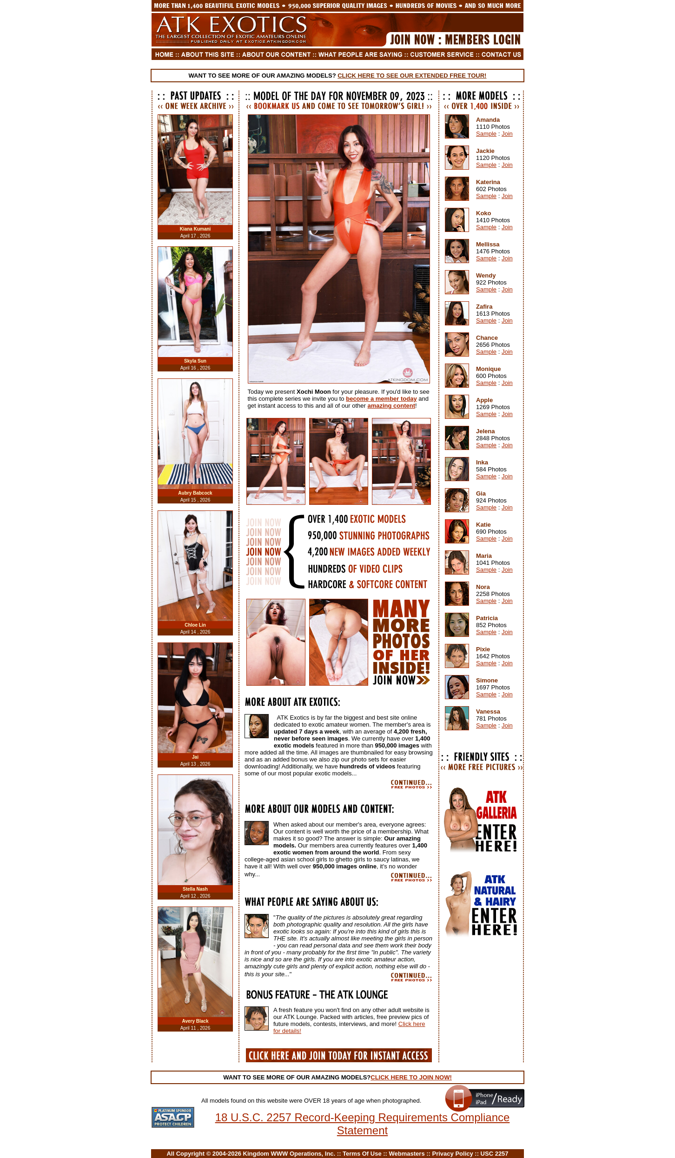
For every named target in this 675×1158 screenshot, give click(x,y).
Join (507, 133)
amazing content (391, 405)
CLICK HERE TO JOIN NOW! (411, 1077)
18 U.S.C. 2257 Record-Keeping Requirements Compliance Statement (362, 1124)
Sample (486, 133)
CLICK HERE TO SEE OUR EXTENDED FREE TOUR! (412, 75)
